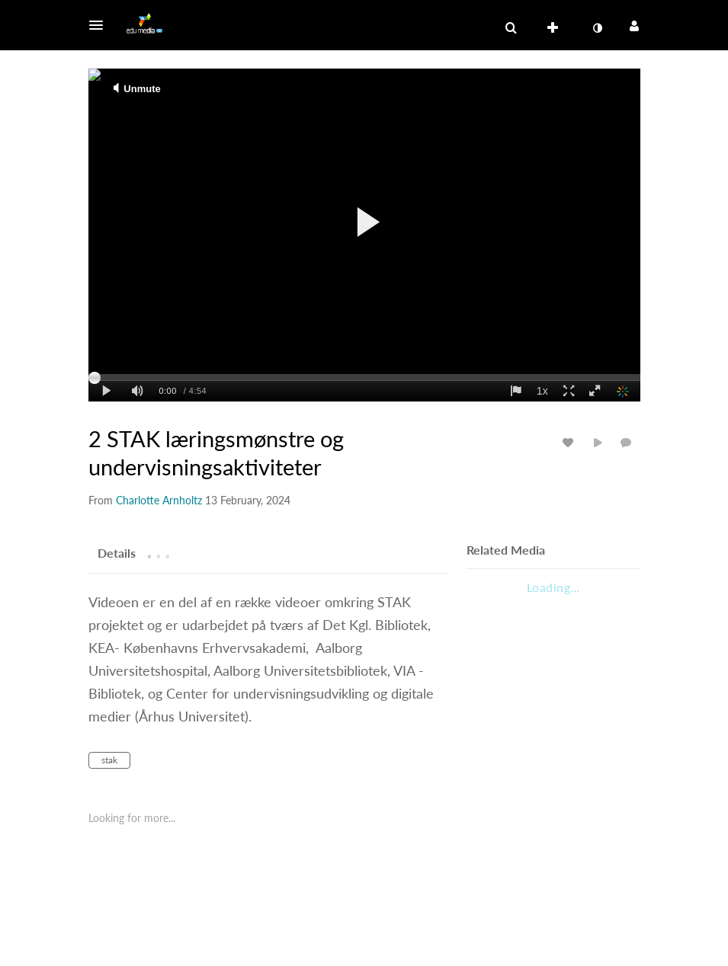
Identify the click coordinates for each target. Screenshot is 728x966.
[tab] (116, 552)
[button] (100, 25)
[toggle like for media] (570, 442)
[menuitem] (556, 28)
